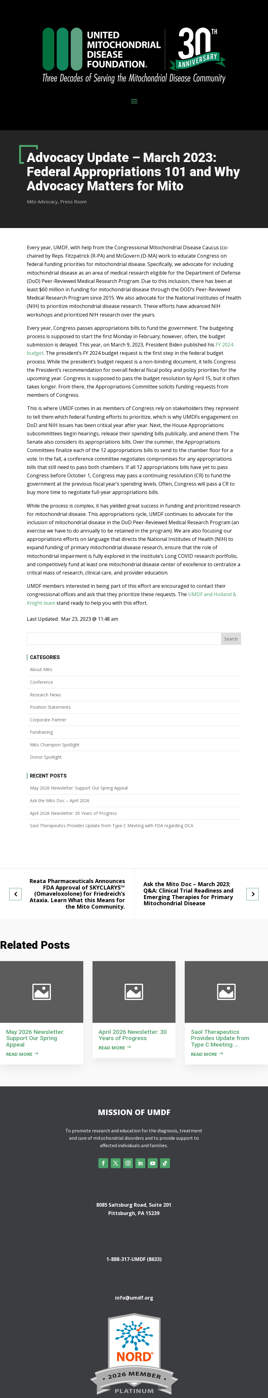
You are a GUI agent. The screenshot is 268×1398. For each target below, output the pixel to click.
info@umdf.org (134, 1297)
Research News (45, 695)
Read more (19, 1054)
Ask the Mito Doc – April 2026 (59, 800)
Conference (41, 682)
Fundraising (41, 732)
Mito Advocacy (42, 201)
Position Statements (50, 707)
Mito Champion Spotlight (55, 745)
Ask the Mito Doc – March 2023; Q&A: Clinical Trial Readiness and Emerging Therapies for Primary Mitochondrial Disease (188, 893)
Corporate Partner (48, 720)
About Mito (41, 669)
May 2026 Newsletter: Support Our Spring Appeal (79, 788)
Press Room (73, 201)
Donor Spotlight (46, 757)
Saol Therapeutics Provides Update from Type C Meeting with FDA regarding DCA (111, 825)
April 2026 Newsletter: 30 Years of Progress (73, 813)
